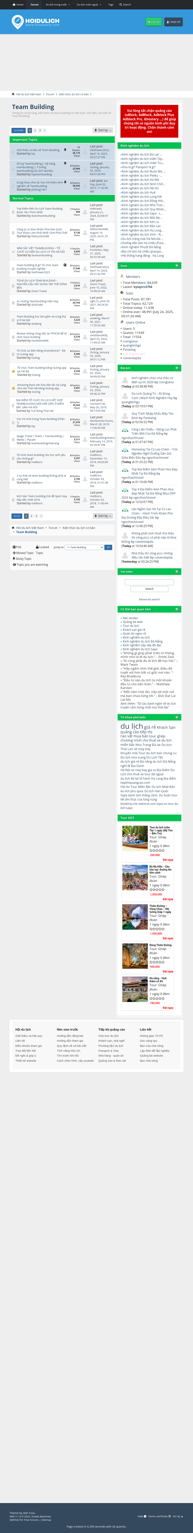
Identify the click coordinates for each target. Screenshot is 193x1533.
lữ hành (147, 790)
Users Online (136, 322)
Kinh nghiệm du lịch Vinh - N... (144, 235)
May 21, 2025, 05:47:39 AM (100, 256)
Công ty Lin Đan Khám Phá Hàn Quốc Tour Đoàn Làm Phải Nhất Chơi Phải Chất (42, 233)
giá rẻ (152, 735)
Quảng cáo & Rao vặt (112, 1077)
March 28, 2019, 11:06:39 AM (101, 441)
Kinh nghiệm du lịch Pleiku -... (144, 176)
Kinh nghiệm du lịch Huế (140, 193)
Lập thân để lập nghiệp (154, 1067)
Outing (94, 167)
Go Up (17, 529)
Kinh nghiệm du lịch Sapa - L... (144, 213)
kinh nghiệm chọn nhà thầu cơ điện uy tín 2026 (154, 380)
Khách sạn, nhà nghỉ (111, 1057)
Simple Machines (44, 1516)
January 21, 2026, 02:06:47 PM (100, 218)
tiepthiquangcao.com (145, 794)
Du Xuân (169, 812)
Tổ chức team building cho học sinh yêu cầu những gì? (40, 471)
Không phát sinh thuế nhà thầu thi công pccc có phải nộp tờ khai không (146, 542)
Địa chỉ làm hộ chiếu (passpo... (145, 252)
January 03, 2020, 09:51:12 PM (100, 364)
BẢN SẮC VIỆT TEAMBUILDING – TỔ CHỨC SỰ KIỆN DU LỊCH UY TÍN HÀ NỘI (40, 252)
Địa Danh (148, 777)
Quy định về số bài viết (71, 1062)
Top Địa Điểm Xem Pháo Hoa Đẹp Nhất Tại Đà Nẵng (153, 476)
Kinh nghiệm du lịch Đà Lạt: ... (144, 155)
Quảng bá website (151, 1072)
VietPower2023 (100, 150)
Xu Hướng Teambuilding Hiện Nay (39, 303)
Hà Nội (125, 781)
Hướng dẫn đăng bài (70, 1052)
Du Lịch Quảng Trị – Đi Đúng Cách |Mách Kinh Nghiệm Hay (154, 396)
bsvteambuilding (43, 259)
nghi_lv (95, 303)
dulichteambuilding (44, 219)
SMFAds (15, 1520)
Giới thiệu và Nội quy (28, 1052)
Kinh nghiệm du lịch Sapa (142, 653)
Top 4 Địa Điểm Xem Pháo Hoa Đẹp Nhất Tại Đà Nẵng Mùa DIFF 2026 (146, 497)
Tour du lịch (132, 630)
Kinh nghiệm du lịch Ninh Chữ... (145, 184)
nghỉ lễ (135, 777)
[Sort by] (103, 131)
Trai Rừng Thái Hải (43, 426)
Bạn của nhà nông (151, 1062)
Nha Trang (145, 754)
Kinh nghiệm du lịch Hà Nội (142, 180)
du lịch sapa (137, 825)
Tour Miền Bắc (143, 798)
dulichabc (37, 306)
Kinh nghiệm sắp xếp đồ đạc (144, 650)
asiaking (36, 327)
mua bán (143, 745)
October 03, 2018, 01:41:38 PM (100, 496)
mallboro (37, 476)
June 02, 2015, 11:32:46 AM (100, 191)
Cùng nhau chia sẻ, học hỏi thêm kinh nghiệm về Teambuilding (42, 187)
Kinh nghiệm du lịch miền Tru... (145, 163)
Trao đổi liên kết (25, 1067)
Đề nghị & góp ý (25, 1072)
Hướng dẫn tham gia (70, 1057)
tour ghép (161, 745)
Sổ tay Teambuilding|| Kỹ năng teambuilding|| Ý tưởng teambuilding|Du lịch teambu (38, 168)
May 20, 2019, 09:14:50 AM (99, 424)
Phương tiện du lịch (110, 1062)
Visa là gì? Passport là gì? (140, 167)
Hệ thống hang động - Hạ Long (145, 256)
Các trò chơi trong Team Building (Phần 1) (39, 435)
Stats (124, 266)
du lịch (132, 734)
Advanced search (149, 604)
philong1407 (39, 193)
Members (134, 277)
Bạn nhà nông (149, 1077)
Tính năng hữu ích (68, 1067)
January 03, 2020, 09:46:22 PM (100, 405)
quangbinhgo (133, 345)
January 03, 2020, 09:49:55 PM (100, 384)
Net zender (131, 622)
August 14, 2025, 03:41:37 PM (100, 239)
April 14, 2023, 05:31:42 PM (100, 275)
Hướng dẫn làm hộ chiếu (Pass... (146, 243)
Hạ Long (160, 790)
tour (123, 825)
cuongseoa (131, 341)
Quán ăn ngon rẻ (135, 638)
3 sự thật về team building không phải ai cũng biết (39, 491)
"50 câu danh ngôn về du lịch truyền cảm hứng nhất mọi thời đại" (147, 712)
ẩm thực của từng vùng (150, 816)
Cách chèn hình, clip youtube (75, 1077)
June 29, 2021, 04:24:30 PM (98, 306)
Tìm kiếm (127, 576)
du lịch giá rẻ (130, 772)
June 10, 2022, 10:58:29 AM (99, 291)
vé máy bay (144, 759)
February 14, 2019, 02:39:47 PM (102, 458)
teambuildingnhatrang (46, 458)
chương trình (132, 750)
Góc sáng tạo (148, 1057)
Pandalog (130, 350)
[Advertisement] (96, 62)
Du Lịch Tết (163, 767)
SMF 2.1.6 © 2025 (21, 1516)
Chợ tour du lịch (108, 1052)
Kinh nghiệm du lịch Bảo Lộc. (143, 226)
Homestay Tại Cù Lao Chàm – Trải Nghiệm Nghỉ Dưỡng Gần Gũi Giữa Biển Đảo (148, 453)
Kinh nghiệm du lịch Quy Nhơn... (146, 209)
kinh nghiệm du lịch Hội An (142, 188)
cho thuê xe (142, 785)
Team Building (35, 106)
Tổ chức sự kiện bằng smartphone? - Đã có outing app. (41, 359)
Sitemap (49, 1520)
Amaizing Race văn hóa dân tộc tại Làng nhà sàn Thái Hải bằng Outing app (40, 399)
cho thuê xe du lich (160, 750)
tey (33, 154)
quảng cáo (139, 741)
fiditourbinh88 (41, 241)
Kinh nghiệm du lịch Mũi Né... (144, 218)
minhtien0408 (40, 346)
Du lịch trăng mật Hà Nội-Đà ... (145, 239)
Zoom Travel (39, 293)
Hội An (125, 798)
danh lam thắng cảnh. (145, 812)
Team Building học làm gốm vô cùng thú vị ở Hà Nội (41, 322)
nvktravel (96, 212)
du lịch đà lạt (130, 790)
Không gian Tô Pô (151, 1052)
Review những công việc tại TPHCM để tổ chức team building (40, 340)
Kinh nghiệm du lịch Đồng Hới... (145, 201)
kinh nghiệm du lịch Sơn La (142, 222)
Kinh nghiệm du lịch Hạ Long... (145, 230)
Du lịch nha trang (139, 767)
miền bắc (128, 754)
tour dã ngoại (162, 785)
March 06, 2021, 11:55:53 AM (100, 327)
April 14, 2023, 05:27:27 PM (100, 155)
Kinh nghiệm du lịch (138, 642)
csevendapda (133, 358)
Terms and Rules (157, 1516)
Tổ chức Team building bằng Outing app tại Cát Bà (41, 379)
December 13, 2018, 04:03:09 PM (100, 476)
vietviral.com (149, 820)
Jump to (59, 561)
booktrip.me (129, 820)
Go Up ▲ (177, 1516)
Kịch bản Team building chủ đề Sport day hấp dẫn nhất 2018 (41, 512)
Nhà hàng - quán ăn (111, 1072)
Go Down (19, 130)
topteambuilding (42, 176)
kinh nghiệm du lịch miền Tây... (145, 159)
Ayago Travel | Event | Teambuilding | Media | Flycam (41, 452)
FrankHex (96, 252)
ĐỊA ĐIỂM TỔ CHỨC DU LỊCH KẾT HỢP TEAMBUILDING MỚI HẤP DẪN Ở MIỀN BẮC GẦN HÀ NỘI (41, 418)
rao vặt (127, 745)
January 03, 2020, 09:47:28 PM (100, 174)
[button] (57, 4)
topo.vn (166, 820)
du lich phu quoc (140, 803)
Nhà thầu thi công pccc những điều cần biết (154, 560)
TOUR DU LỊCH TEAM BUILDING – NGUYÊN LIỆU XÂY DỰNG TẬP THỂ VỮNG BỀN (40, 286)
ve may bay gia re (145, 781)
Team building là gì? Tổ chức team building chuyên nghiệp (39, 269)
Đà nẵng (148, 772)
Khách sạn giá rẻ (135, 634)
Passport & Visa (108, 1067)
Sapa (124, 812)
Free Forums (33, 1520)
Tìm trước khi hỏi (68, 1072)
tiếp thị (156, 741)
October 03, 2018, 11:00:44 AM (100, 517)
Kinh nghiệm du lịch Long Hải (144, 197)
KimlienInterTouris (102, 435)
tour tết (126, 816)
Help (138, 1516)
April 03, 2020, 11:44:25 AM (100, 346)
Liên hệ (20, 1057)
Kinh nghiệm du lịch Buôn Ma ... (146, 171)
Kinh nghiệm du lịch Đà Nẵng (144, 646)
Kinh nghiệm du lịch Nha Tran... (145, 205)
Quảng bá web (134, 626)
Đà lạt (160, 754)
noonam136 (98, 419)
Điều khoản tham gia (28, 1062)
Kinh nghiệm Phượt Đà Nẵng (143, 247)
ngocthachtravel (135, 354)
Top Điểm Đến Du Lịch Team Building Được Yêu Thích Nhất (42, 213)
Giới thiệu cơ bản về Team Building (40, 150)
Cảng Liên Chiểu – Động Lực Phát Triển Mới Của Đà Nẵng (153, 431)
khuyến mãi (129, 763)
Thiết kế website (25, 1077)
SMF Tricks (30, 1513)
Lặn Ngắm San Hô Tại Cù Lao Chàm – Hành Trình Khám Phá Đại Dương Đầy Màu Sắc (149, 517)
